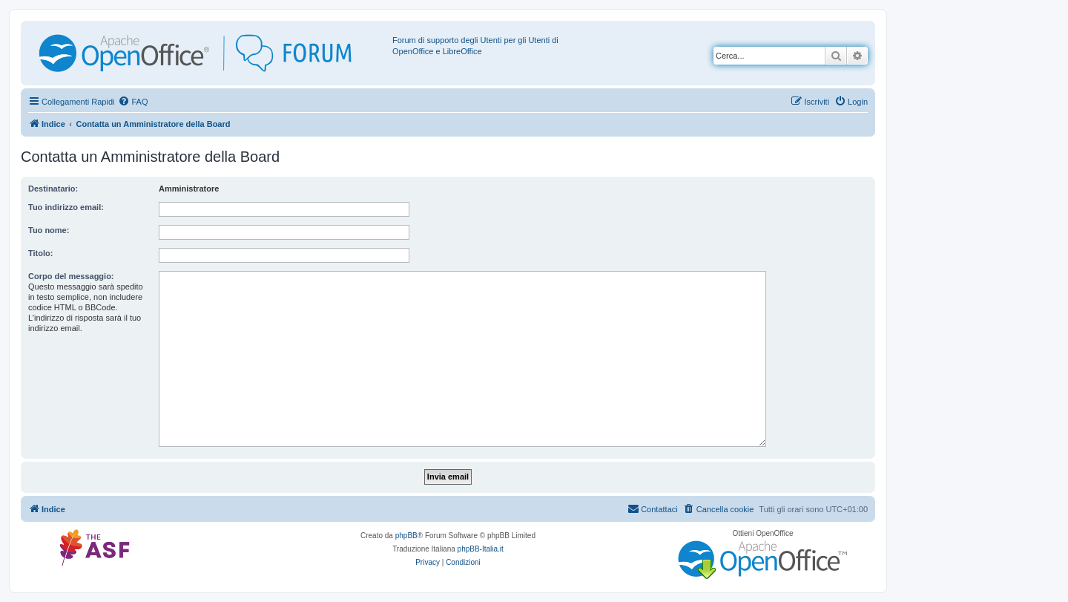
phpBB (406, 535)
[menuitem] (133, 102)
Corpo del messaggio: (71, 276)
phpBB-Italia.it (481, 549)
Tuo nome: (48, 230)
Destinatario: (53, 188)
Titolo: (40, 253)
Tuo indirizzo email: (66, 207)
